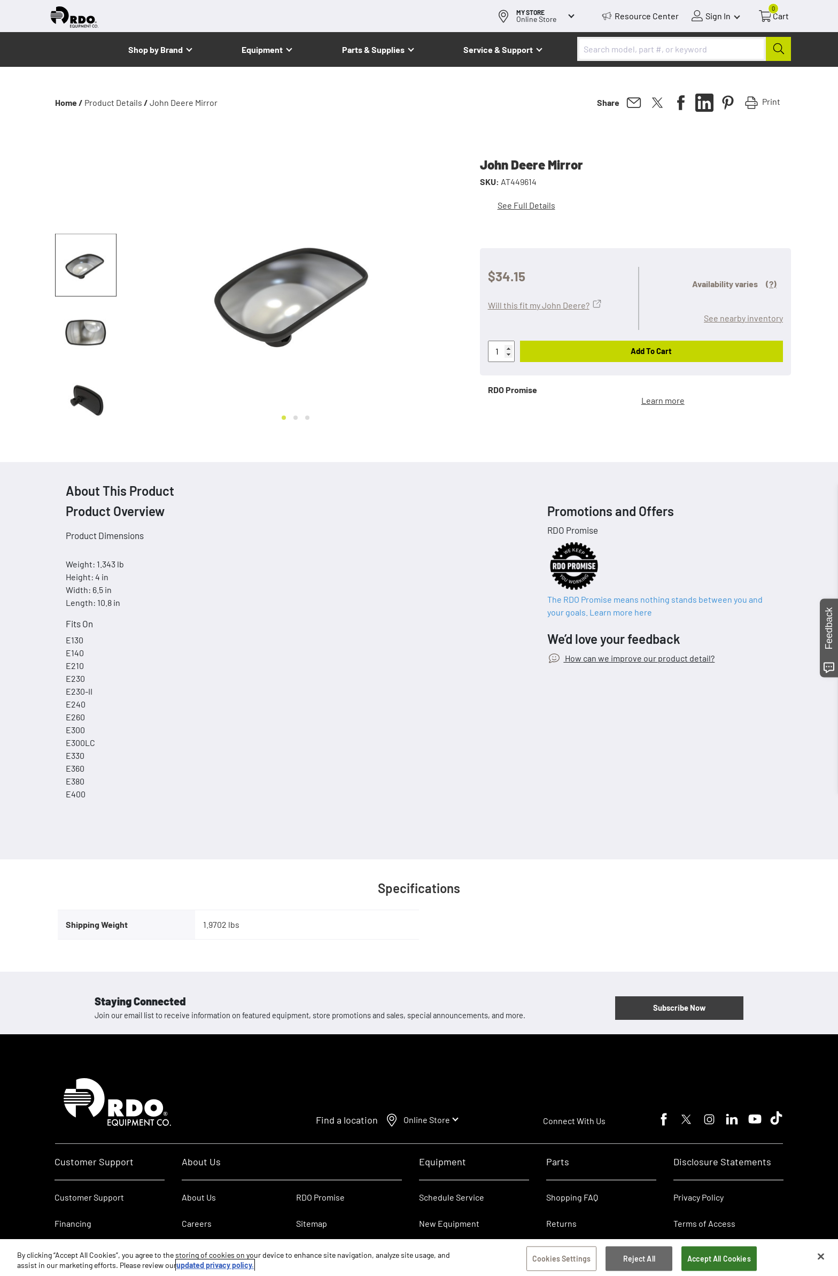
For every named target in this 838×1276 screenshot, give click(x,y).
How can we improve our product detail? (639, 658)
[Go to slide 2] (295, 418)
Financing (73, 1223)
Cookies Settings (561, 1258)
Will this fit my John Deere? (538, 305)
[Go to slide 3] (307, 418)
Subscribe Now (679, 1007)
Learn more (663, 400)
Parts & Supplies (373, 49)
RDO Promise (320, 1197)
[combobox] (684, 49)
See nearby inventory (743, 318)
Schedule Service (451, 1197)
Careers (197, 1223)
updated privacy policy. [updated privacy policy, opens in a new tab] (215, 1265)
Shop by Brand (155, 49)
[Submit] (778, 49)
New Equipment (449, 1223)
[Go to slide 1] (284, 418)
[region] (419, 1257)
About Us (199, 1197)
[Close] (821, 1257)
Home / (69, 102)
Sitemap (311, 1223)
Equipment (262, 49)
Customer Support (89, 1197)
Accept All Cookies (719, 1258)
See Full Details (526, 205)
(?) (771, 284)
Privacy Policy (698, 1197)
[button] (86, 265)
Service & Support (498, 49)
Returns (561, 1223)
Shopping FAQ (572, 1197)
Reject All (639, 1258)
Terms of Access (704, 1223)
